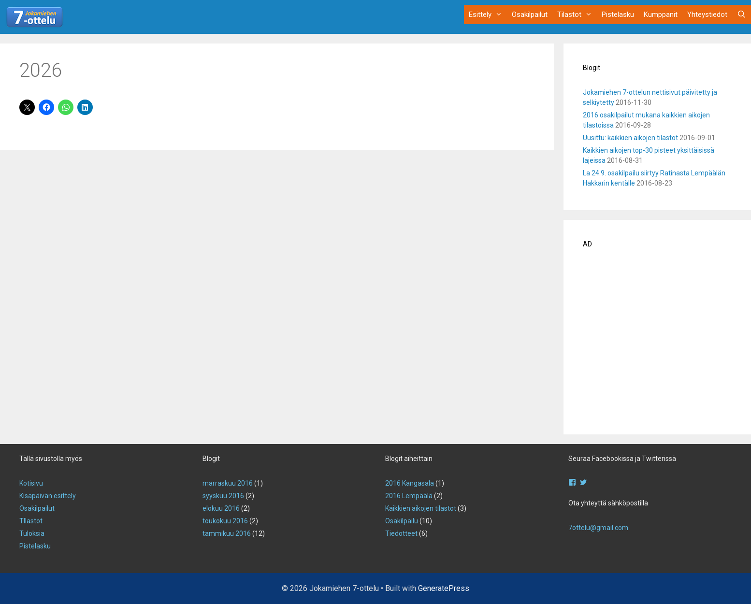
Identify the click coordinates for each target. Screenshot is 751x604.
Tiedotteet (401, 533)
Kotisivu (31, 483)
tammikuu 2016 (226, 533)
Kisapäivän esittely (47, 496)
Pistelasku (618, 14)
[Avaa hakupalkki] (741, 14)
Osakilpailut (530, 14)
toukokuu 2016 (225, 521)
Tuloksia (31, 533)
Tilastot (577, 14)
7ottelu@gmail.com (598, 528)
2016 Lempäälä (409, 496)
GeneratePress (443, 588)
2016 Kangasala (409, 483)
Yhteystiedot (707, 14)
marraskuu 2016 (227, 483)
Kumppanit (661, 14)
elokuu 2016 (221, 508)
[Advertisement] (657, 344)
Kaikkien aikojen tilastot (420, 508)
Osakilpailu (401, 521)
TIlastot (31, 521)
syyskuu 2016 (223, 496)
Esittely (488, 14)
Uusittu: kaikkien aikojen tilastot (630, 138)
